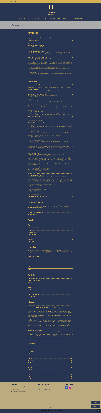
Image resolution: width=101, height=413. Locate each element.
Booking (45, 18)
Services (33, 18)
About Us (26, 18)
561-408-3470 (95, 402)
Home (20, 18)
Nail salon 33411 (40, 411)
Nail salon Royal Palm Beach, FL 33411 (53, 411)
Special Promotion (55, 18)
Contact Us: (75, 18)
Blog (64, 411)
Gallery (64, 18)
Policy (39, 18)
